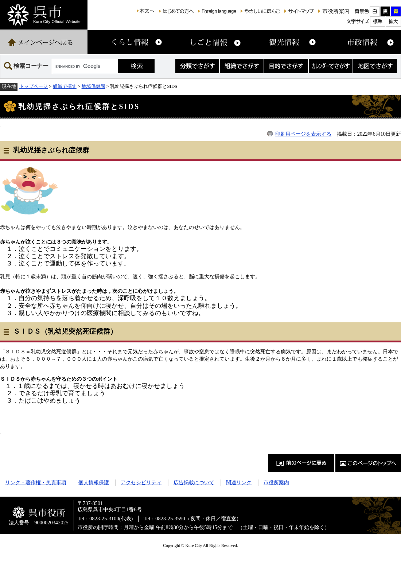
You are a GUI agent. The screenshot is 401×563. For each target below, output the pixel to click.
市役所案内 (276, 482)
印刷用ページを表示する (303, 134)
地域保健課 (93, 86)
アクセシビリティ (141, 482)
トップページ (33, 86)
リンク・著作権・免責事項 (35, 482)
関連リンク (239, 482)
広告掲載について (194, 482)
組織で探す (65, 86)
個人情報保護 (93, 482)
